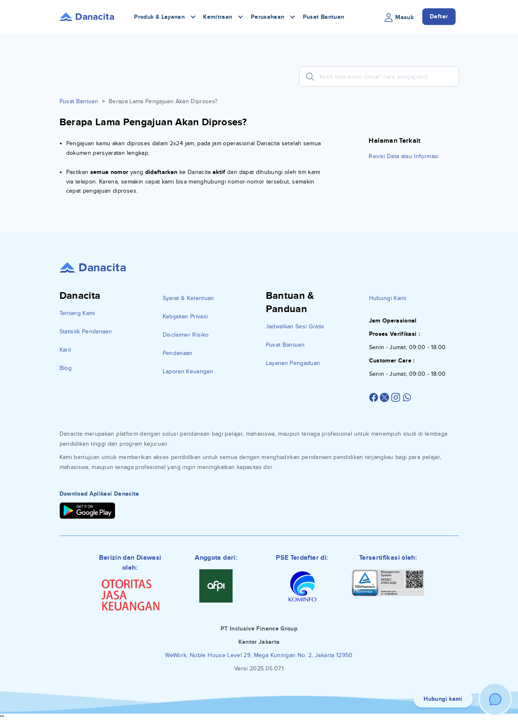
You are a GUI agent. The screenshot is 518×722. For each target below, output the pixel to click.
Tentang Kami (77, 313)
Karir (65, 349)
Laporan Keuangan (188, 371)
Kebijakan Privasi (185, 316)
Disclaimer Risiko (186, 334)
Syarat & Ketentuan (188, 298)
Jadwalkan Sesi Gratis (295, 326)
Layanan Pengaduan (293, 363)
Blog (65, 368)
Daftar (439, 16)
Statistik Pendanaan (85, 331)
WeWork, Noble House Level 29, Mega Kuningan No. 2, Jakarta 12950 (258, 655)
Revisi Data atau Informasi (404, 156)
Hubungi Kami (387, 298)
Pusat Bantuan (324, 16)
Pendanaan (178, 353)
